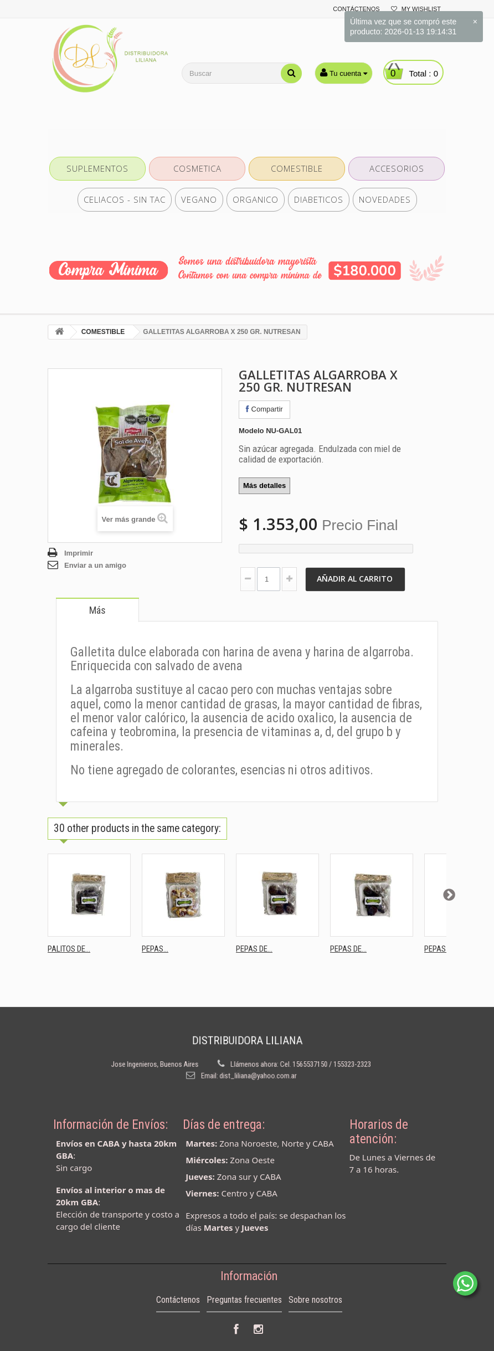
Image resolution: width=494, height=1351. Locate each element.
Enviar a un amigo (95, 565)
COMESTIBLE (297, 168)
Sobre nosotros (315, 1319)
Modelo (251, 431)
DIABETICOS (318, 199)
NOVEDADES (385, 199)
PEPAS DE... (254, 949)
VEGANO (199, 199)
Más (97, 610)
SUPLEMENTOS (97, 168)
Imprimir (78, 553)
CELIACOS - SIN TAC (125, 199)
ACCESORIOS (396, 168)
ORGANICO (256, 199)
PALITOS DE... (69, 949)
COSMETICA (197, 168)
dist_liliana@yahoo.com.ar (255, 1069)
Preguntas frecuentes (244, 1319)
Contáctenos (178, 1319)
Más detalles (264, 485)
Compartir (264, 409)
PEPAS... (155, 949)
